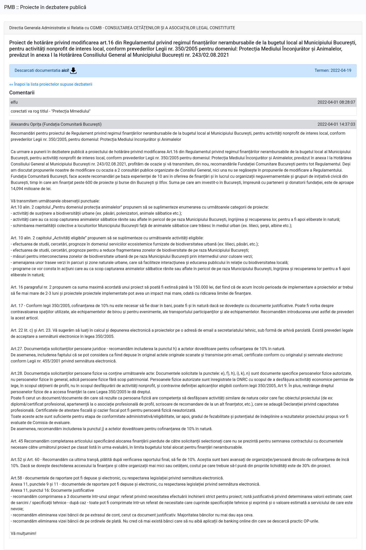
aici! (69, 70)
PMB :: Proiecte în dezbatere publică (45, 7)
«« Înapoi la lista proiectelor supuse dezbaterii (50, 84)
